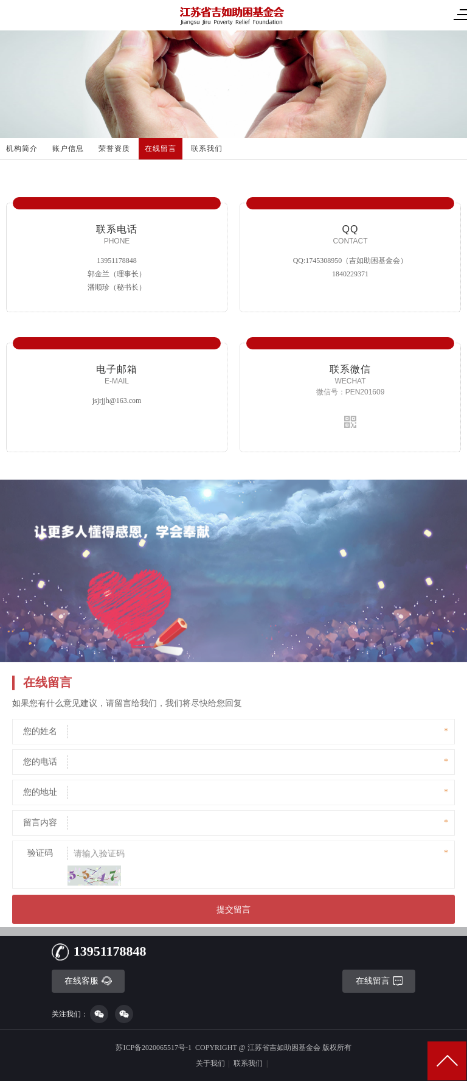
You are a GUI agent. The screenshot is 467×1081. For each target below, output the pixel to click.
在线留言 (160, 148)
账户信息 (68, 148)
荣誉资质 (114, 148)
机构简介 (22, 148)
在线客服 (88, 980)
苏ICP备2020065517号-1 (154, 1047)
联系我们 (207, 148)
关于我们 (210, 1063)
